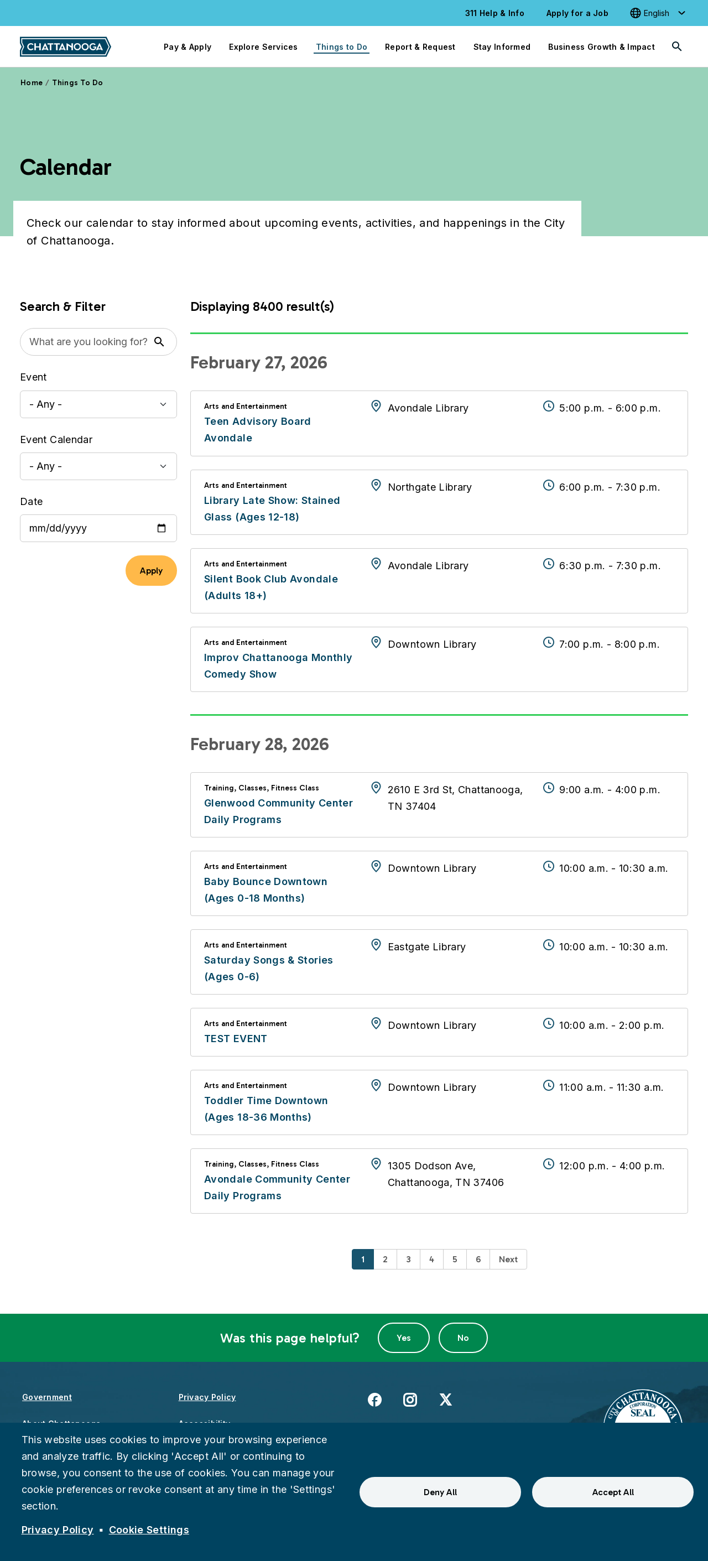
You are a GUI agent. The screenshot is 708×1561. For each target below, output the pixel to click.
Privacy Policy (207, 1397)
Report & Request (420, 46)
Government (47, 1397)
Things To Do (77, 82)
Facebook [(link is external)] (374, 1399)
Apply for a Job (577, 13)
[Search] (677, 46)
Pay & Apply (187, 46)
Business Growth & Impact (601, 46)
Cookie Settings (149, 1530)
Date (31, 501)
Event (33, 377)
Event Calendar (56, 439)
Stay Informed (502, 46)
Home (31, 82)
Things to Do (341, 46)
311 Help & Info (494, 13)
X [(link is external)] (445, 1399)
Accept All (613, 1492)
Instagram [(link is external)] (410, 1399)
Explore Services (263, 46)
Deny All (440, 1492)
